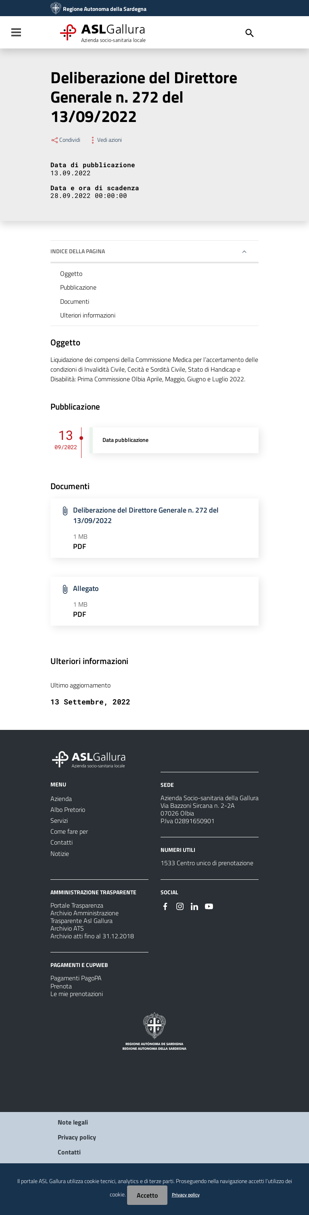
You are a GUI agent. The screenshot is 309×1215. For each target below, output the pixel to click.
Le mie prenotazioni (76, 993)
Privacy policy (77, 1137)
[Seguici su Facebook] (165, 905)
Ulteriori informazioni (87, 315)
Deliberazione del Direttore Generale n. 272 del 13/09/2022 (146, 515)
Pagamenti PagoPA (76, 978)
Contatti (69, 1152)
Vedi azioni (105, 139)
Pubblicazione (78, 287)
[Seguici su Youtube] (209, 905)
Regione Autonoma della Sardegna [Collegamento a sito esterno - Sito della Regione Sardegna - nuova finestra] (104, 9)
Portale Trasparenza (76, 905)
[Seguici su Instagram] (180, 905)
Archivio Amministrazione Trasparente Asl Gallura (84, 916)
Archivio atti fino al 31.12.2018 (92, 936)
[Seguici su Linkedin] (194, 905)
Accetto (147, 1195)
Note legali (73, 1122)
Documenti (74, 301)
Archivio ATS (67, 928)
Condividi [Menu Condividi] (65, 139)
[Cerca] (250, 33)
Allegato (86, 588)
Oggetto (71, 273)
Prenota (61, 986)
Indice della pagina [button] (77, 251)
